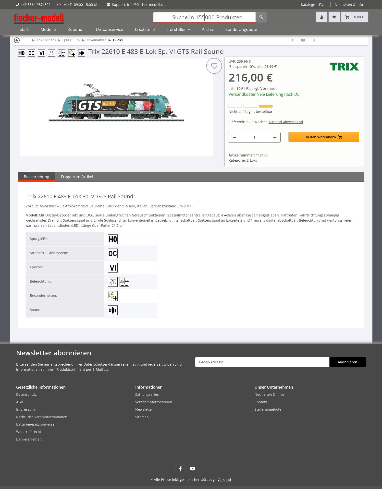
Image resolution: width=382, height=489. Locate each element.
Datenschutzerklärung (102, 364)
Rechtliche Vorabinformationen (41, 417)
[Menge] (254, 137)
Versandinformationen (153, 402)
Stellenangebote (268, 409)
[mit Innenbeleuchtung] (53, 52)
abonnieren (347, 362)
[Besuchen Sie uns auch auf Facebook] (180, 469)
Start (24, 29)
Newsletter (144, 409)
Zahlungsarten (147, 394)
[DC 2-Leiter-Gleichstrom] (33, 52)
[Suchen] (204, 17)
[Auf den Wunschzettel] (214, 66)
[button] (322, 17)
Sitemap (142, 417)
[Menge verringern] (234, 137)
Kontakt (261, 402)
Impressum (25, 409)
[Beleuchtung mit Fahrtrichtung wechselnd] (63, 52)
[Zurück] (17, 40)
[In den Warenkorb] (323, 137)
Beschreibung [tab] (36, 176)
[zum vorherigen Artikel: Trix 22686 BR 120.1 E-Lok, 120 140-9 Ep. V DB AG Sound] (292, 40)
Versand (268, 88)
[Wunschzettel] (334, 17)
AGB (19, 402)
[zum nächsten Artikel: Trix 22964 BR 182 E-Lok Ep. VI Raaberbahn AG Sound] (314, 40)
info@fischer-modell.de (146, 4)
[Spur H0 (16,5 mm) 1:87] (23, 52)
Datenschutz (26, 394)
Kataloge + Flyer (314, 4)
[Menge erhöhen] (275, 137)
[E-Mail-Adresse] (262, 362)
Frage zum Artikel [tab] (77, 176)
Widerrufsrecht (28, 431)
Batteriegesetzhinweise (35, 424)
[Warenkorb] (355, 17)
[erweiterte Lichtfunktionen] (73, 52)
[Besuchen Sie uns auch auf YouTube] (192, 469)
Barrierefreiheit (29, 439)
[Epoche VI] (43, 52)
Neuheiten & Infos (350, 4)
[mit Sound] (83, 52)
